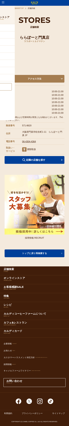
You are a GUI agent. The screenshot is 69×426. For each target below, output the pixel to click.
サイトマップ (58, 413)
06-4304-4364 (29, 141)
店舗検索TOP (18, 8)
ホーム (6, 8)
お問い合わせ (34, 383)
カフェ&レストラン (35, 324)
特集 (35, 298)
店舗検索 (35, 271)
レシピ (35, 306)
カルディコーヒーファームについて (35, 315)
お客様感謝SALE (35, 289)
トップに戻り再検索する (34, 253)
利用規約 (8, 413)
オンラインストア (35, 280)
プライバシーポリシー (32, 413)
